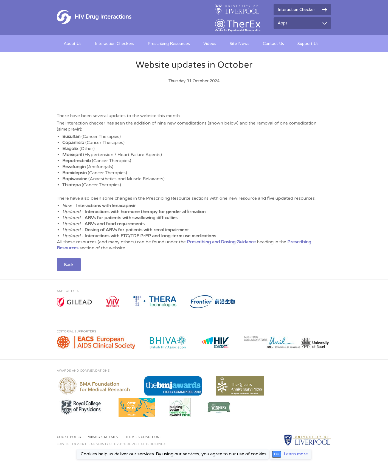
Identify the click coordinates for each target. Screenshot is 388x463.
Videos (209, 43)
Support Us (308, 43)
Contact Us (273, 43)
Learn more (296, 454)
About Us (72, 43)
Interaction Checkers (114, 43)
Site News (239, 43)
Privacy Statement (103, 437)
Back (69, 264)
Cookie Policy (69, 437)
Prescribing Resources (169, 43)
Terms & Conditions (143, 437)
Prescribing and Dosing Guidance (221, 242)
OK (276, 454)
